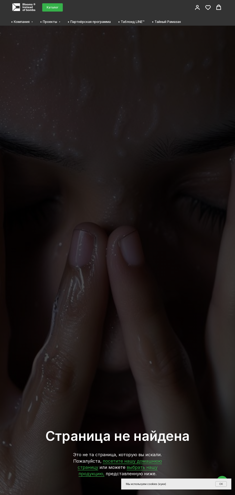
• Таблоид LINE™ (131, 22)
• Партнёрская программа (89, 22)
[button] (197, 7)
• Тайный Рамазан (166, 22)
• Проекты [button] (49, 22)
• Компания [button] (20, 22)
